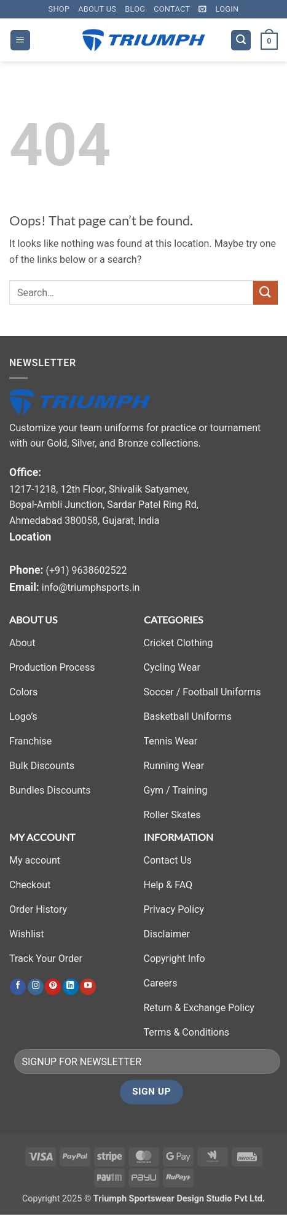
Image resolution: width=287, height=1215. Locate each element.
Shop (59, 9)
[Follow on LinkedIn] (71, 987)
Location (30, 537)
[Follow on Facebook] (18, 987)
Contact (172, 9)
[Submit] (265, 293)
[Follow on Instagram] (36, 987)
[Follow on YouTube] (88, 987)
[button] (202, 9)
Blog (135, 9)
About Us (97, 9)
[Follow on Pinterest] (53, 987)
